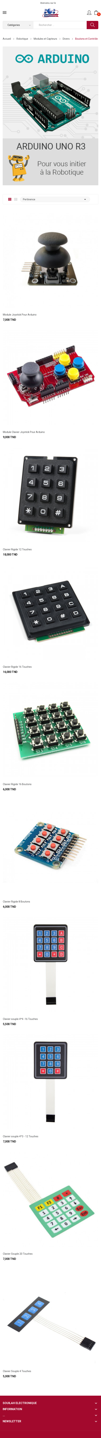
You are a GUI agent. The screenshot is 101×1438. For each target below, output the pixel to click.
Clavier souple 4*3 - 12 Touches (20, 1136)
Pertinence (55, 199)
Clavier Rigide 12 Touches (17, 549)
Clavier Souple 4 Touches (17, 1371)
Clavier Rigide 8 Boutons (16, 901)
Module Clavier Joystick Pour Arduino (24, 432)
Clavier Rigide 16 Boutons (17, 784)
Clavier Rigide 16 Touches (17, 666)
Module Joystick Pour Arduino (20, 314)
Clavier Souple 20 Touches (18, 1253)
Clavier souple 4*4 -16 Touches (20, 1019)
